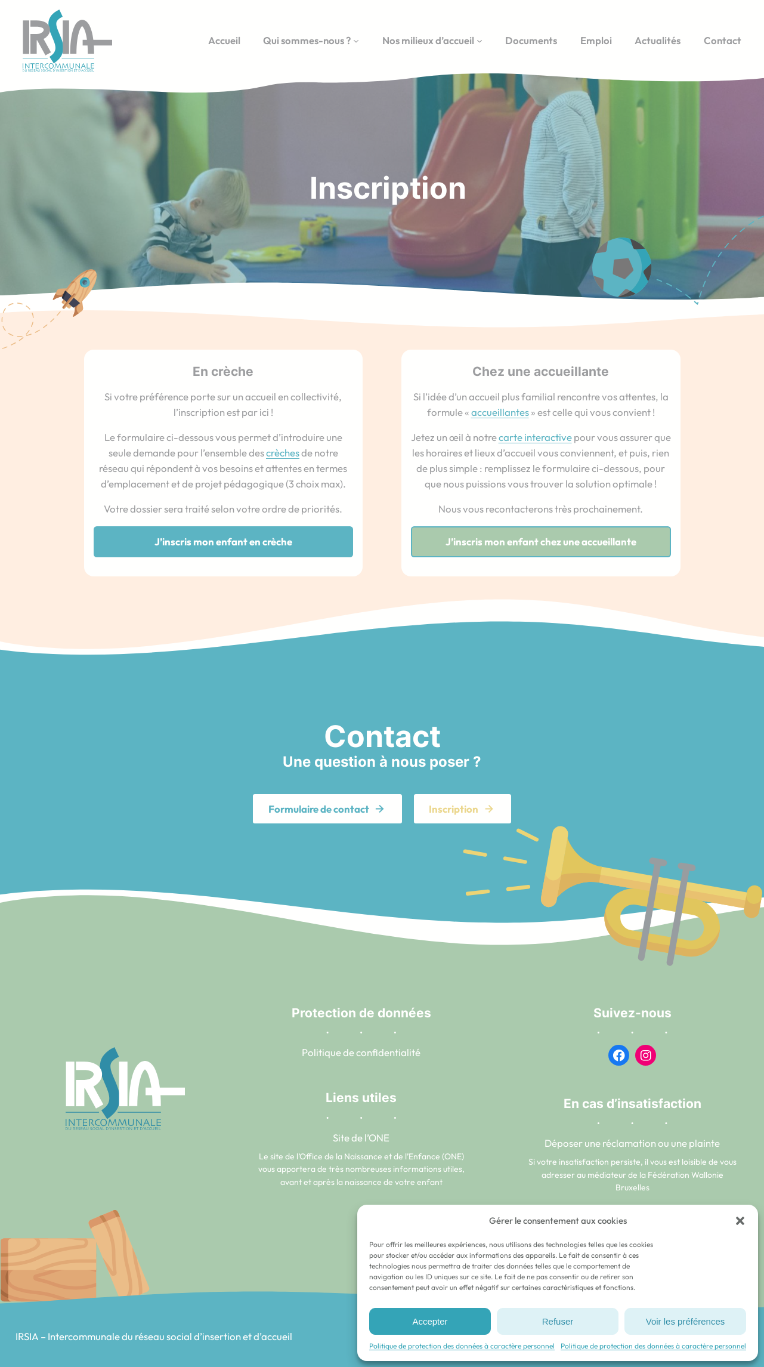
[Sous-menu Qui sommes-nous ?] (356, 41)
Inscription (453, 809)
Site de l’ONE (361, 1137)
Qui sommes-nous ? (307, 40)
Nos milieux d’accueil (428, 40)
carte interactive (535, 437)
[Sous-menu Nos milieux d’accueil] (479, 41)
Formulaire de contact (318, 809)
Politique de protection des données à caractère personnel (462, 1345)
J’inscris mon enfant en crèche (223, 541)
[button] (740, 1221)
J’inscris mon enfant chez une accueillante (541, 541)
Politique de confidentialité (361, 1052)
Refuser (558, 1321)
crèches (282, 452)
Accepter (429, 1321)
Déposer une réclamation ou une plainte (632, 1143)
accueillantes (500, 412)
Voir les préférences (685, 1321)
